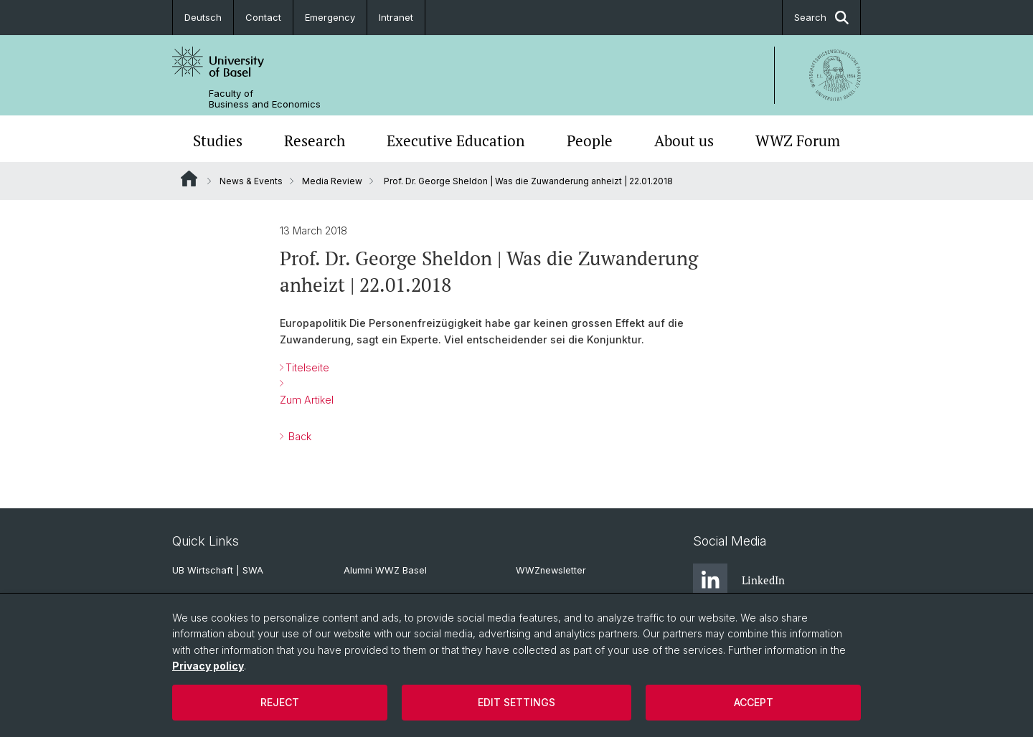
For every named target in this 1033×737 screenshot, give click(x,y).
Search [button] (821, 17)
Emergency (330, 17)
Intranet (396, 17)
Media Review (332, 181)
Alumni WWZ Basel (385, 570)
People (590, 140)
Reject (279, 702)
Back (298, 436)
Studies (217, 140)
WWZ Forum (797, 140)
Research (314, 140)
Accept (753, 702)
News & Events (251, 181)
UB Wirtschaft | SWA (217, 570)
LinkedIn (739, 581)
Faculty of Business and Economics (265, 99)
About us (684, 140)
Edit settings (516, 702)
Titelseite (307, 367)
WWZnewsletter (551, 570)
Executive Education (455, 140)
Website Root (189, 178)
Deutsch (203, 17)
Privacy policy (208, 666)
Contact (263, 17)
